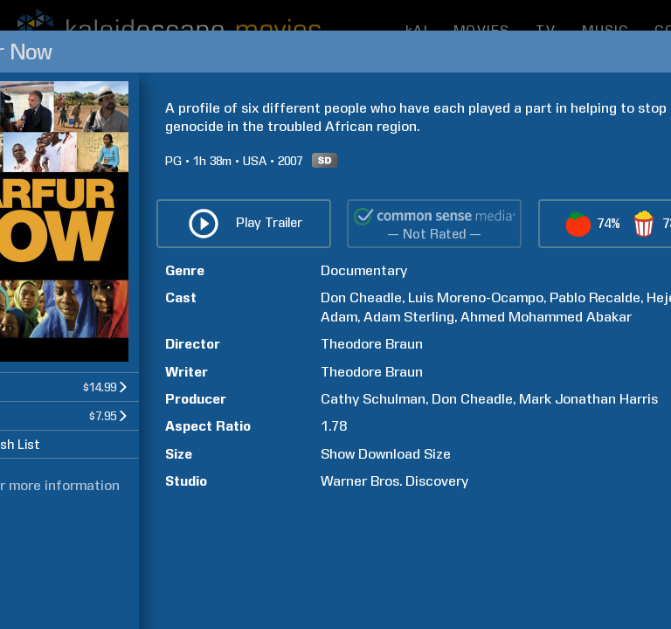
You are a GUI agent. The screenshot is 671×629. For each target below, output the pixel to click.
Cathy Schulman (373, 399)
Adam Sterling (408, 316)
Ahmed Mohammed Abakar (546, 316)
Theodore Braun (372, 343)
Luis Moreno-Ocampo (475, 297)
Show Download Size (386, 454)
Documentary (364, 270)
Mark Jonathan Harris (588, 399)
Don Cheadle (361, 297)
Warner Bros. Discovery (394, 481)
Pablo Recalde (595, 297)
